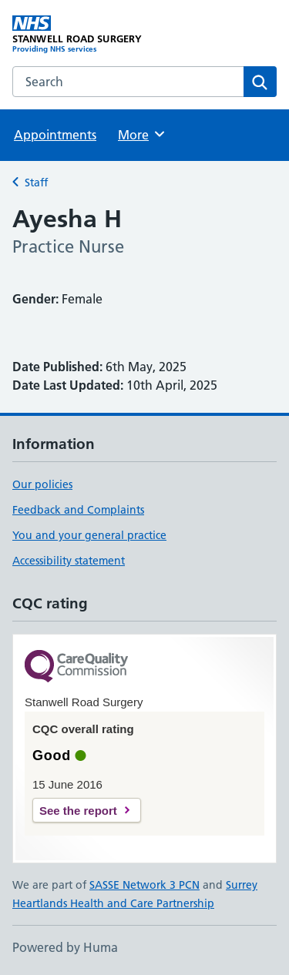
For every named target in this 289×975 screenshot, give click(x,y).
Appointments (55, 134)
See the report (78, 810)
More (142, 134)
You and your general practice (89, 535)
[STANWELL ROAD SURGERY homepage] (78, 34)
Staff (36, 182)
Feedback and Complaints (78, 510)
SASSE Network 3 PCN (144, 885)
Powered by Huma (65, 947)
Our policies (42, 484)
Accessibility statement (68, 561)
